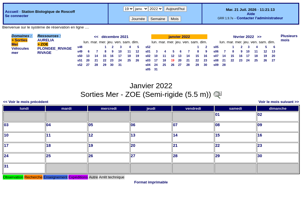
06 (133, 125)
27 (88, 64)
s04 (147, 64)
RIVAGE (45, 53)
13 (88, 56)
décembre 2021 (114, 37)
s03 (147, 60)
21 (96, 60)
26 (137, 60)
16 (111, 56)
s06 (216, 51)
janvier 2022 (179, 37)
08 (217, 125)
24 (120, 60)
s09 (216, 64)
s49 (79, 51)
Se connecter (17, 16)
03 (6, 125)
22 (104, 60)
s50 (79, 56)
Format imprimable (151, 182)
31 (120, 64)
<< (96, 37)
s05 (147, 69)
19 (137, 56)
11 (129, 51)
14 (96, 56)
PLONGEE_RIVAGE (55, 48)
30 (111, 64)
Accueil (11, 11)
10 (120, 51)
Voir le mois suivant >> (279, 102)
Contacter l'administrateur (260, 18)
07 (175, 125)
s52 (79, 64)
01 (217, 114)
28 (96, 64)
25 (129, 60)
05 (91, 125)
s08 (216, 60)
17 (120, 56)
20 (88, 60)
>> (259, 37)
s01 (147, 51)
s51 (79, 60)
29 (104, 64)
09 (259, 125)
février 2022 (243, 37)
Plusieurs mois (289, 38)
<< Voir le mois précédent (25, 102)
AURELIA (46, 40)
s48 (79, 47)
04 (48, 125)
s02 (147, 56)
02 (259, 114)
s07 (216, 56)
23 (111, 60)
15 (104, 56)
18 (129, 56)
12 (137, 51)
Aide (251, 14)
